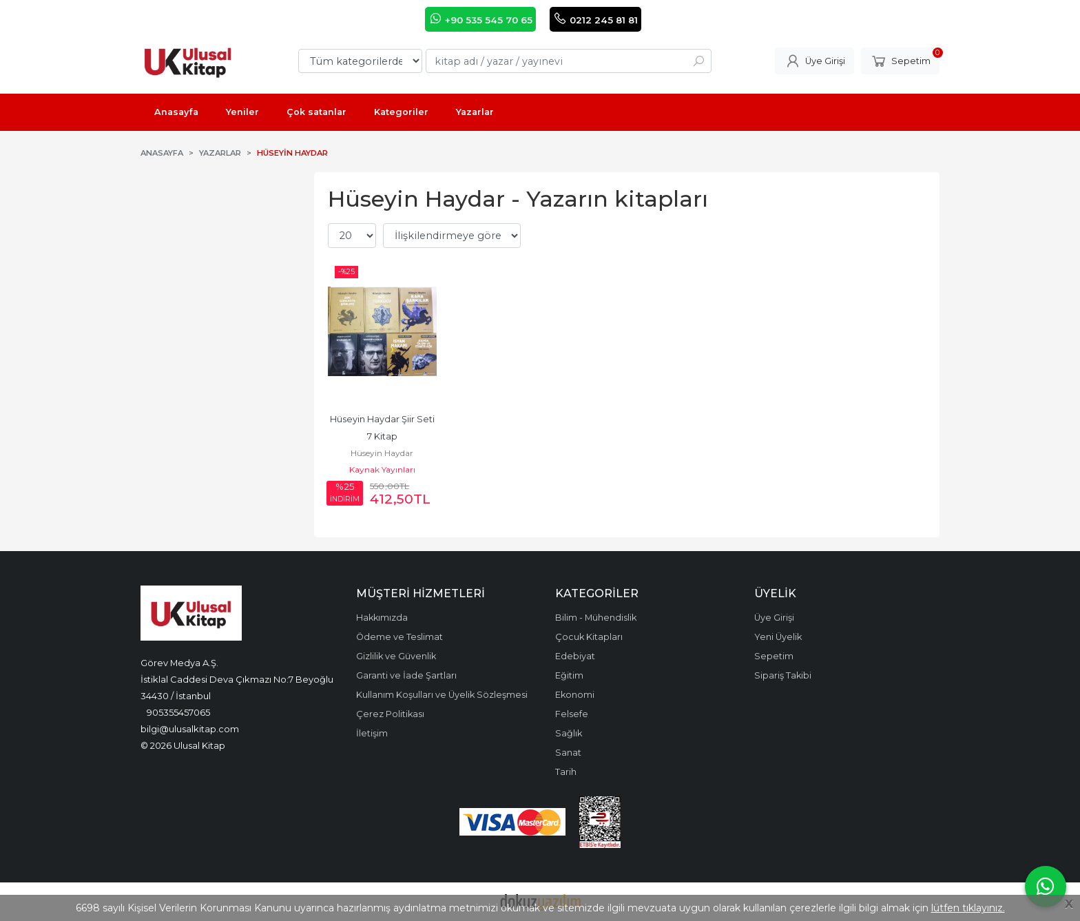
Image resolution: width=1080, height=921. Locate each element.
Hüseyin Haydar (382, 453)
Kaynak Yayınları (382, 469)
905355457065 (178, 712)
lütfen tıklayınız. (968, 908)
